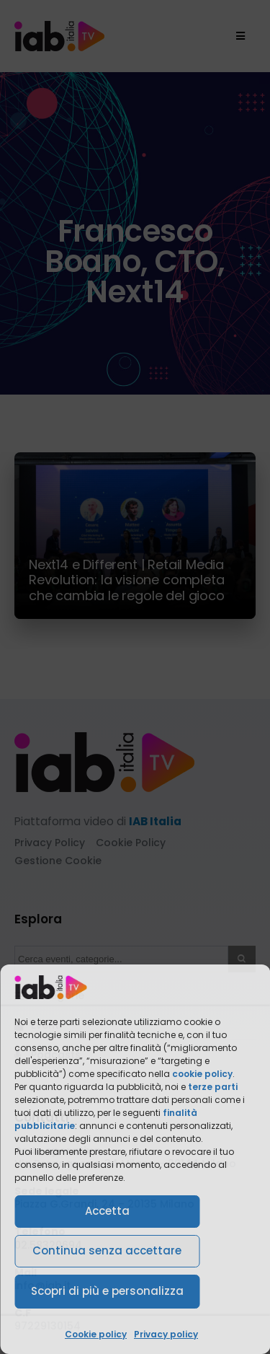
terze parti (213, 1087)
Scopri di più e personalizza (107, 1290)
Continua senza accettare (106, 1250)
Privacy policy (166, 1334)
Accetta (107, 1210)
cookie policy (202, 1074)
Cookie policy (96, 1334)
